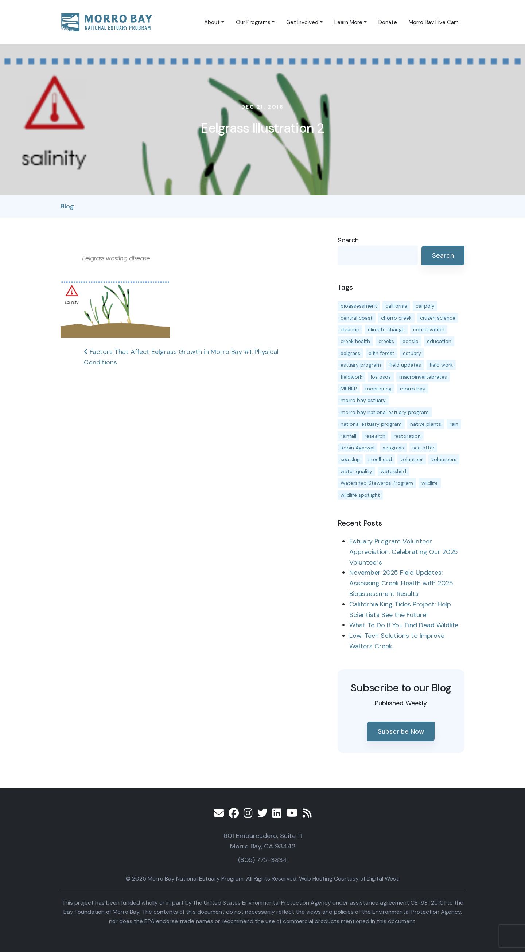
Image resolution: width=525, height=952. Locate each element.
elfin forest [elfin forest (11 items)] (381, 353)
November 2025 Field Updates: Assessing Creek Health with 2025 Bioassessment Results (401, 583)
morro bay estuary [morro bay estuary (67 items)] (363, 400)
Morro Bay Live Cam (434, 22)
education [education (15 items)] (439, 341)
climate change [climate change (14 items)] (386, 329)
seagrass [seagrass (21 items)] (393, 447)
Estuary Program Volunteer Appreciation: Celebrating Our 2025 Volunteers (403, 552)
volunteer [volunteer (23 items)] (411, 459)
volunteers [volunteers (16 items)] (443, 459)
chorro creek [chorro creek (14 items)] (396, 318)
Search (348, 240)
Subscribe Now (401, 731)
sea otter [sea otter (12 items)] (423, 447)
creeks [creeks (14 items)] (386, 341)
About (212, 22)
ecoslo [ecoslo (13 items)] (410, 341)
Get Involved (302, 22)
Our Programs (253, 22)
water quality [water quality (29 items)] (356, 471)
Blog (67, 206)
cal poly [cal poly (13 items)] (425, 306)
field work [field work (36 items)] (441, 365)
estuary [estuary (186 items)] (412, 353)
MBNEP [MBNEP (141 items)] (349, 388)
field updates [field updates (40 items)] (405, 365)
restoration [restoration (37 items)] (407, 436)
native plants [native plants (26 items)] (425, 424)
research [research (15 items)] (375, 436)
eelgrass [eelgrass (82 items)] (350, 353)
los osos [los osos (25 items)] (381, 377)
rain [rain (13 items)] (454, 424)
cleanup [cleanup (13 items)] (350, 329)
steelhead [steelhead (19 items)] (380, 459)
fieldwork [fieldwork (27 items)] (351, 377)
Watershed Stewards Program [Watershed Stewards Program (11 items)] (377, 483)
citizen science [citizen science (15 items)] (437, 318)
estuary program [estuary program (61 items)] (361, 365)
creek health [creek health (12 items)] (355, 341)
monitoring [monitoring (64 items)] (378, 388)
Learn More (348, 22)
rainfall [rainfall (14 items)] (348, 436)
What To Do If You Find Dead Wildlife (403, 625)
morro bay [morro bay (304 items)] (412, 388)
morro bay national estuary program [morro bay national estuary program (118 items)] (385, 412)
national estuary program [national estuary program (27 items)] (371, 424)
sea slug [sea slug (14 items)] (350, 459)
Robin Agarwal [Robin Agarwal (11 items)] (357, 447)
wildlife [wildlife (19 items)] (429, 483)
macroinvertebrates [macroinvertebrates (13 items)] (423, 377)
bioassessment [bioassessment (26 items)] (359, 306)
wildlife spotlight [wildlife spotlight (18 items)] (360, 495)
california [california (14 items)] (396, 306)
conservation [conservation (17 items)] (428, 329)
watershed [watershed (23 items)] (393, 471)
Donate (387, 22)
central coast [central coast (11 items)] (357, 318)
